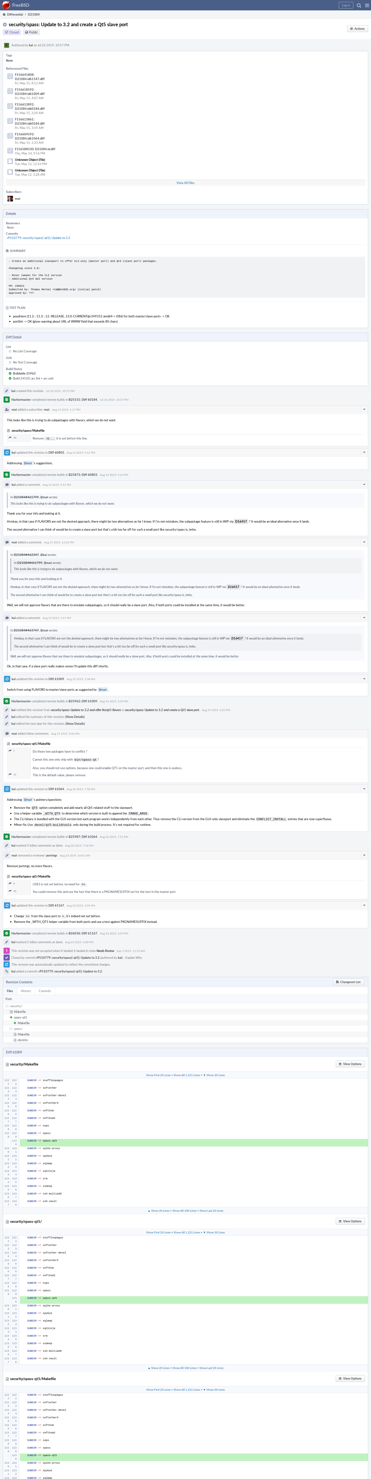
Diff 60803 (56, 452)
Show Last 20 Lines (211, 1207)
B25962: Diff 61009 (83, 701)
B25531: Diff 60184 (83, 399)
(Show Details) (75, 716)
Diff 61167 (56, 902)
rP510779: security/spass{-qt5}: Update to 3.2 (38, 238)
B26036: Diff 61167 (83, 929)
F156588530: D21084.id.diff (35, 149)
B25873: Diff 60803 (83, 474)
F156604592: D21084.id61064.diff (30, 136)
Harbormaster (21, 399)
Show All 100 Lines (184, 1207)
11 (12, 773)
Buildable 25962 (24, 373)
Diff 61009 (56, 678)
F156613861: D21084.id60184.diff (30, 121)
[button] (367, 5)
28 (12, 437)
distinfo (23, 1036)
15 (12, 888)
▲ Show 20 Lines (158, 1207)
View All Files (185, 183)
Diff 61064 (56, 788)
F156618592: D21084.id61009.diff (30, 91)
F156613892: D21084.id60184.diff (30, 106)
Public (33, 32)
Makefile (20, 1008)
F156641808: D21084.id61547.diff (30, 76)
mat (17, 198)
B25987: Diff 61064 (83, 834)
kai (31, 45)
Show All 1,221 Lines (187, 1071)
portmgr (51, 852)
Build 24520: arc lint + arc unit (33, 378)
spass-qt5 (20, 1013)
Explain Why (133, 954)
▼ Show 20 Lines (214, 1071)
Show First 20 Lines (158, 1071)
